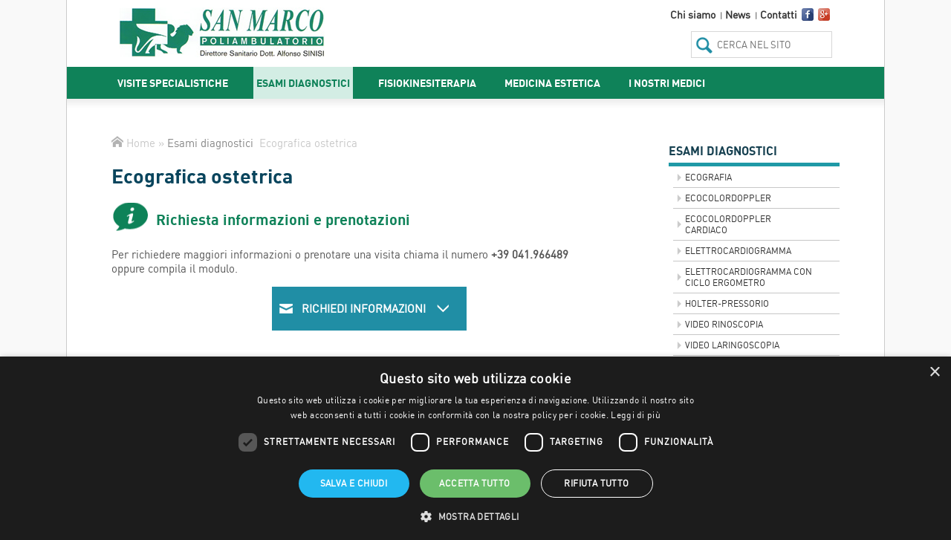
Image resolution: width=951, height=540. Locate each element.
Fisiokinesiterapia (427, 83)
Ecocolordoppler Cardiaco (728, 224)
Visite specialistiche (172, 83)
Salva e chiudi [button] (354, 483)
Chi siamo (692, 14)
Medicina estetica (552, 83)
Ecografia (708, 177)
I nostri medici (667, 83)
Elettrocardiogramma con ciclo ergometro (748, 277)
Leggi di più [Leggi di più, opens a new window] (635, 414)
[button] (475, 515)
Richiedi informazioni (377, 309)
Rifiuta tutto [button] (596, 483)
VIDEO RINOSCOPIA (724, 324)
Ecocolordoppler (728, 198)
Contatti (778, 14)
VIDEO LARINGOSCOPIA (732, 345)
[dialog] (475, 448)
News (737, 14)
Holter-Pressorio (727, 303)
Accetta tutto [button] (474, 483)
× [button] (934, 372)
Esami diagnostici (303, 83)
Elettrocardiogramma (738, 250)
